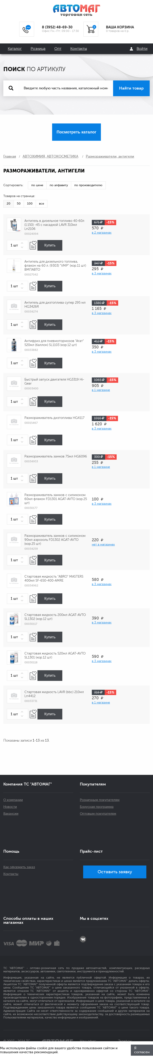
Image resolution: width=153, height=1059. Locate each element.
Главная (9, 156)
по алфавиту (59, 185)
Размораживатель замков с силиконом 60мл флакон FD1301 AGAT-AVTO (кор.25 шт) (55, 499)
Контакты (78, 49)
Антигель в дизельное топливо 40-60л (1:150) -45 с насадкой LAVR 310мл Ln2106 (54, 225)
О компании (13, 800)
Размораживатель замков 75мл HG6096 (55, 456)
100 (30, 203)
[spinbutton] (17, 245)
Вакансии (10, 813)
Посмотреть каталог (76, 132)
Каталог (15, 49)
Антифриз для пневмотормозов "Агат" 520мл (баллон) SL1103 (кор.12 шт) (54, 343)
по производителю (88, 185)
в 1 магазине (101, 390)
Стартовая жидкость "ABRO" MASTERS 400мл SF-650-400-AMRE (53, 578)
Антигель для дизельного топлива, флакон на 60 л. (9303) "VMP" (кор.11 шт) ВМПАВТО (55, 266)
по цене (37, 185)
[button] (23, 243)
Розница (38, 49)
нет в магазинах (103, 544)
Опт (57, 49)
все (41, 203)
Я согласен (142, 1050)
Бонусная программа (97, 807)
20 (8, 203)
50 (19, 203)
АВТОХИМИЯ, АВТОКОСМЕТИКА (50, 156)
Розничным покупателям (100, 800)
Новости (10, 807)
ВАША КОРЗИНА (120, 27)
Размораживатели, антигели (110, 156)
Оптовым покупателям (98, 813)
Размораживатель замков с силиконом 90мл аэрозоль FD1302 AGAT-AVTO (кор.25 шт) (55, 540)
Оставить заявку (115, 871)
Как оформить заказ (19, 867)
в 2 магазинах (102, 232)
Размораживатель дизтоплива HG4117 (54, 418)
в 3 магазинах (102, 273)
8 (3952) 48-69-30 (57, 27)
